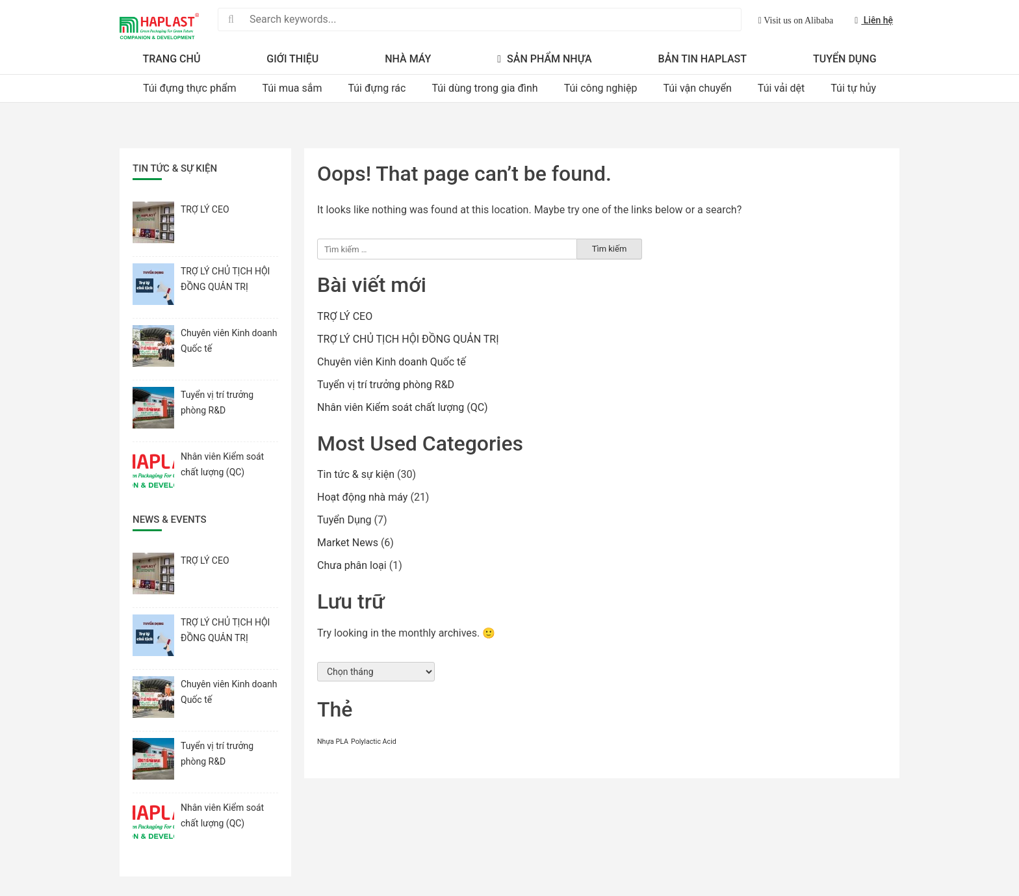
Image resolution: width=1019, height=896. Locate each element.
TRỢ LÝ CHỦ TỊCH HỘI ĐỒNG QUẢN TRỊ (408, 339)
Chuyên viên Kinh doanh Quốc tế (391, 362)
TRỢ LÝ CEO (344, 316)
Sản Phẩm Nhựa (544, 59)
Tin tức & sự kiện (355, 474)
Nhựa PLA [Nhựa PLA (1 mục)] (332, 741)
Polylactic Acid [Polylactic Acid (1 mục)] (373, 741)
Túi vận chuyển (697, 88)
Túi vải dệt (781, 88)
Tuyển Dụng (845, 59)
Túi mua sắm (292, 88)
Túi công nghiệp (601, 88)
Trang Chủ (171, 59)
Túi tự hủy (853, 88)
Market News (347, 542)
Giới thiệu (292, 59)
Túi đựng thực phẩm (190, 88)
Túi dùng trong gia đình (484, 88)
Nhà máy (408, 59)
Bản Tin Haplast (702, 59)
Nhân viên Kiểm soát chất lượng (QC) (402, 407)
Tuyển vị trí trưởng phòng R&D (385, 384)
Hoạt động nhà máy (362, 497)
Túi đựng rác (377, 88)
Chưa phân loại (352, 565)
